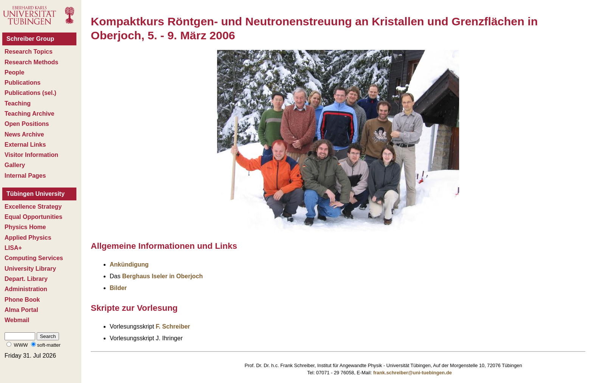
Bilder (118, 288)
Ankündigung (129, 264)
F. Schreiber (173, 326)
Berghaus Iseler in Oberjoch (162, 276)
